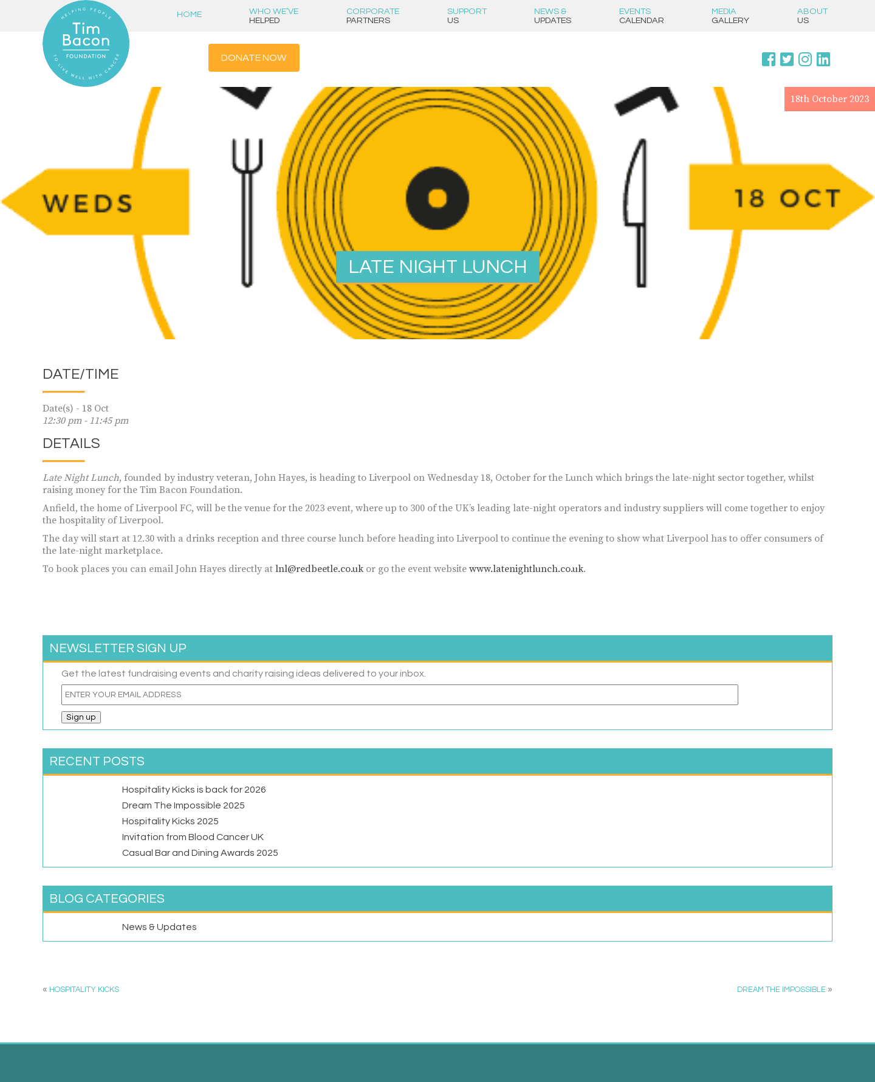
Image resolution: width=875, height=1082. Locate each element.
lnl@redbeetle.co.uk (319, 569)
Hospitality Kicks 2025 (170, 821)
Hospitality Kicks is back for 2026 (194, 789)
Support (467, 16)
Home (189, 14)
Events (641, 16)
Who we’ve (273, 16)
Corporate (372, 16)
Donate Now (253, 58)
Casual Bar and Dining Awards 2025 (200, 853)
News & (552, 16)
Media (730, 16)
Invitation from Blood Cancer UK (193, 837)
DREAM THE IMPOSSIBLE (781, 990)
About (812, 16)
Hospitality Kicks (84, 990)
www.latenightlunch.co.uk (526, 569)
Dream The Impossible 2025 (183, 805)
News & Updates (159, 927)
